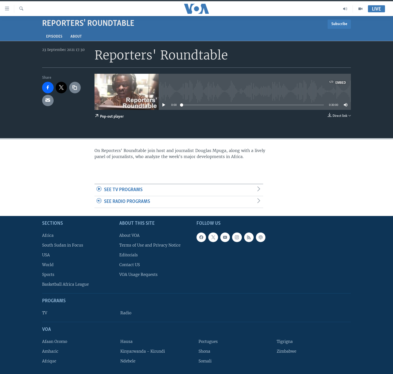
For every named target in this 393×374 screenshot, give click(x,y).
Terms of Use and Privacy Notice (149, 245)
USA (46, 255)
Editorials (128, 255)
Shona (204, 351)
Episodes (54, 37)
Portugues (208, 341)
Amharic (50, 351)
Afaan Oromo (54, 341)
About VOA (129, 235)
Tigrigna (285, 341)
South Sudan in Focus (62, 245)
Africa (48, 235)
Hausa (126, 341)
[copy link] (75, 87)
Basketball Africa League (65, 284)
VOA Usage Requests (138, 274)
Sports (48, 274)
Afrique (49, 361)
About (76, 37)
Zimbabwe (286, 351)
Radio (125, 313)
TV (44, 313)
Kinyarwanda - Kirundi (142, 351)
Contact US (129, 264)
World (48, 264)
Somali (205, 361)
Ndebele (127, 361)
